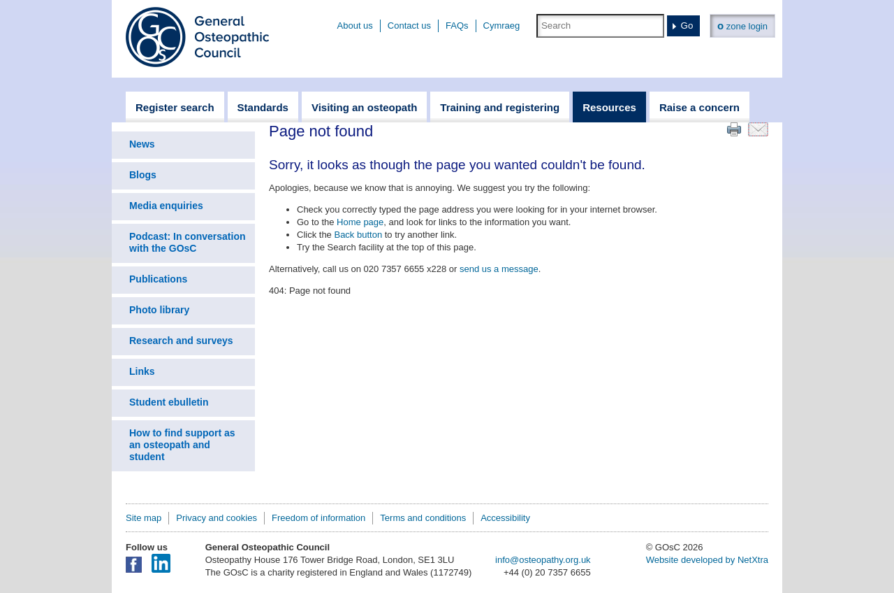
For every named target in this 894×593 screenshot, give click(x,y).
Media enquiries (166, 205)
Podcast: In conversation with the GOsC (187, 242)
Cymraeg (501, 25)
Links (142, 371)
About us (355, 25)
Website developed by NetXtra (707, 560)
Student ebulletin (169, 402)
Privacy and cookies (216, 518)
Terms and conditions (423, 518)
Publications (158, 279)
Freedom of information (318, 518)
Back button (358, 234)
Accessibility (505, 518)
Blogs (142, 174)
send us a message (499, 269)
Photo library (159, 309)
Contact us (409, 25)
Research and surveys (181, 340)
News (142, 144)
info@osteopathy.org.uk (543, 560)
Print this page (734, 129)
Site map (143, 518)
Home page (360, 222)
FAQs (457, 25)
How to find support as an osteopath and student (182, 444)
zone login (742, 25)
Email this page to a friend (758, 129)
